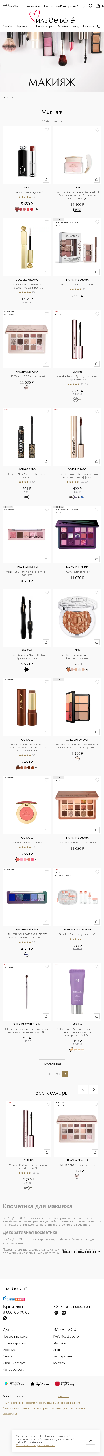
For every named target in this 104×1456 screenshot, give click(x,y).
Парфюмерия (45, 26)
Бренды (22, 26)
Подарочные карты (15, 1336)
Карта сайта (63, 1397)
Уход (76, 26)
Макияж (63, 26)
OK (90, 1441)
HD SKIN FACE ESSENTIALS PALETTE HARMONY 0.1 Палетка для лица (77, 746)
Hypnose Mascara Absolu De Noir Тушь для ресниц (27, 657)
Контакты (59, 1363)
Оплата (7, 1356)
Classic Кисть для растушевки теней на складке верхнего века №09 (27, 1031)
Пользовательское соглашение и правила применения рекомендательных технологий (44, 1408)
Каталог (8, 26)
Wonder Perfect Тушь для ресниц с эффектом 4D (78, 378)
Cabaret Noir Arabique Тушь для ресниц (27, 476)
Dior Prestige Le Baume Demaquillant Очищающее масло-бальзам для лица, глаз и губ (77, 195)
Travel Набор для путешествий (77, 934)
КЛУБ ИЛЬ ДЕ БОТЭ (66, 1336)
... (53, 1074)
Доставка (9, 1350)
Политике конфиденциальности (35, 1445)
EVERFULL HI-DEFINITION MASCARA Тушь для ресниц (26, 286)
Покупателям (51, 6)
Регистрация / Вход (72, 6)
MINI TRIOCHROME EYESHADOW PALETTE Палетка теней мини (27, 936)
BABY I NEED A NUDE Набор (77, 284)
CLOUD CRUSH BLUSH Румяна (27, 842)
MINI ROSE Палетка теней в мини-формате (26, 573)
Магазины (33, 6)
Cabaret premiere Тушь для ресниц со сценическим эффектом (78, 476)
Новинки (88, 26)
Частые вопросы (13, 1369)
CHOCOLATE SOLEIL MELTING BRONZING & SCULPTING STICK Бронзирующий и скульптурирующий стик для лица (27, 748)
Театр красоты (62, 1356)
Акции (57, 1350)
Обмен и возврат (14, 1363)
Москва (10, 6)
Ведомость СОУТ (10, 1414)
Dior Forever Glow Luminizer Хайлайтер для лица (77, 657)
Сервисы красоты (14, 1343)
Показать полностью (81, 1252)
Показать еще (52, 1064)
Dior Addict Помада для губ (27, 192)
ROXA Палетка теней (77, 571)
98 (58, 1074)
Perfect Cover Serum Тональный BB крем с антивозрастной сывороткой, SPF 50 (77, 1032)
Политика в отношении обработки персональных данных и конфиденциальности (42, 1403)
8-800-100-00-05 (16, 1313)
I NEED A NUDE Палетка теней (26, 376)
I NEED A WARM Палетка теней (77, 842)
